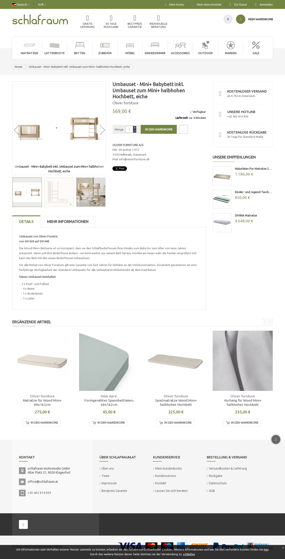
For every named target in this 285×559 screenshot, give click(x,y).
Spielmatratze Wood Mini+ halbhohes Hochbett (176, 402)
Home (18, 66)
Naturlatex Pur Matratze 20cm (254, 168)
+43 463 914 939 (39, 493)
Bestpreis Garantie (114, 491)
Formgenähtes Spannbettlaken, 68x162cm (109, 402)
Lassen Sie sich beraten (171, 491)
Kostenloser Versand (247, 91)
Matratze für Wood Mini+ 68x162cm (42, 402)
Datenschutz (218, 483)
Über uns (108, 468)
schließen (189, 554)
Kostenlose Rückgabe (247, 132)
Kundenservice (165, 476)
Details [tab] (26, 221)
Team (105, 476)
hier (266, 549)
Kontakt (160, 483)
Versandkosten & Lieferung (228, 468)
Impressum (109, 483)
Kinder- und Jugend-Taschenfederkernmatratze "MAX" (254, 192)
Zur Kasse (240, 4)
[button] (16, 128)
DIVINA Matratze (246, 215)
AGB (212, 491)
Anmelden (266, 4)
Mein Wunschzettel (209, 4)
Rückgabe (215, 476)
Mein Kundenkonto (168, 468)
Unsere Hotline (241, 112)
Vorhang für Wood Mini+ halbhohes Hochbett (243, 402)
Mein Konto (176, 4)
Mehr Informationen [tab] (67, 221)
